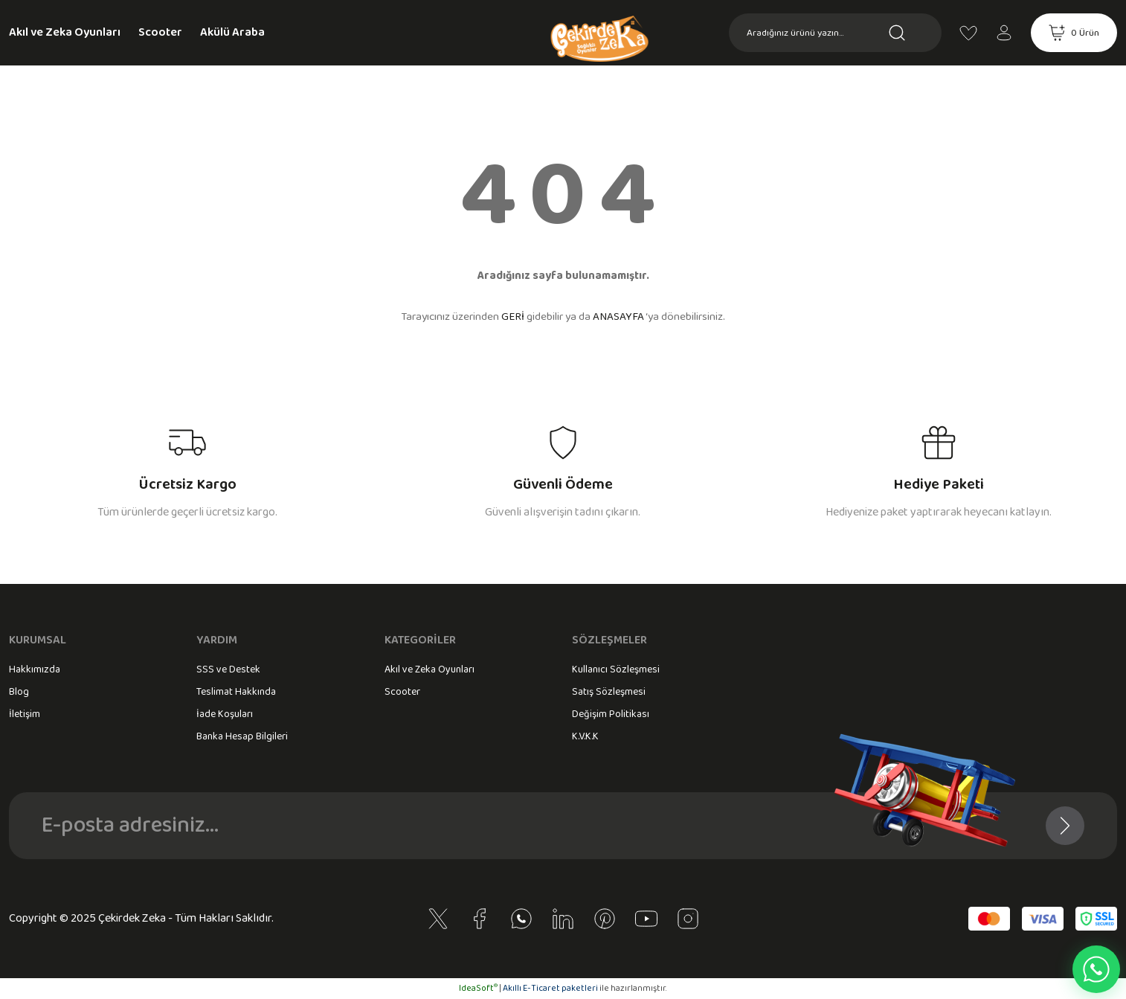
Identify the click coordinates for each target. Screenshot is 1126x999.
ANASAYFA (618, 317)
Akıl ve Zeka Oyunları (429, 669)
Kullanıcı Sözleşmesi (616, 669)
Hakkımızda (34, 669)
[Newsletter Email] (563, 825)
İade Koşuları (224, 714)
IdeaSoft (478, 988)
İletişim (24, 714)
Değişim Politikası (610, 714)
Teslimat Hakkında (236, 692)
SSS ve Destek (228, 669)
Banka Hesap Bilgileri (242, 736)
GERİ (512, 317)
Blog (19, 692)
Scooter (402, 692)
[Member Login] (1004, 32)
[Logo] (563, 56)
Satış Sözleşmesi (609, 692)
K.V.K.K (585, 736)
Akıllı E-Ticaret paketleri (550, 988)
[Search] (835, 32)
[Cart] (1074, 32)
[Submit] (1065, 825)
